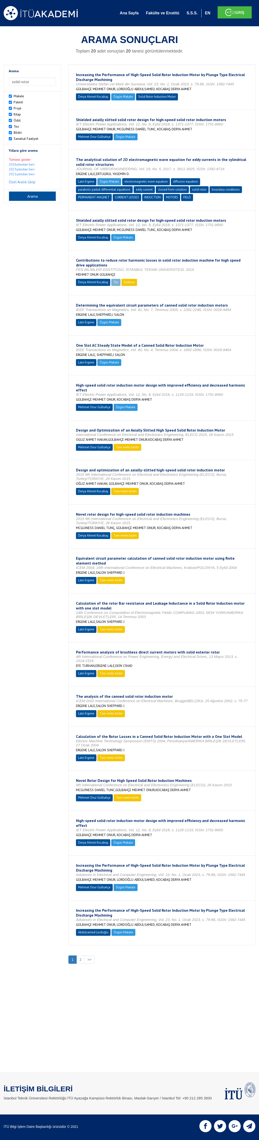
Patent (18, 102)
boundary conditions (226, 189)
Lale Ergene (86, 181)
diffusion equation (185, 181)
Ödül (17, 120)
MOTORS (172, 197)
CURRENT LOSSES (127, 197)
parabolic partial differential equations (104, 189)
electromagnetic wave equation (146, 181)
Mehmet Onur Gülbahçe (94, 137)
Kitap (17, 114)
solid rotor (199, 189)
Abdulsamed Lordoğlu (93, 932)
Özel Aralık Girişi (22, 181)
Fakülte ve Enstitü (162, 13)
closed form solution (172, 189)
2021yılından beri (22, 174)
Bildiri (18, 132)
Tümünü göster (20, 159)
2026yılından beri (22, 164)
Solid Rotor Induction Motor (157, 97)
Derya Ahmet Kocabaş (93, 97)
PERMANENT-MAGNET (94, 197)
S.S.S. (191, 13)
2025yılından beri (22, 169)
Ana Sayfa (129, 13)
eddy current (144, 189)
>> (90, 960)
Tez (16, 126)
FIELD (187, 197)
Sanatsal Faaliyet (26, 138)
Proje (17, 108)
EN (207, 13)
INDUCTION (152, 197)
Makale (19, 96)
